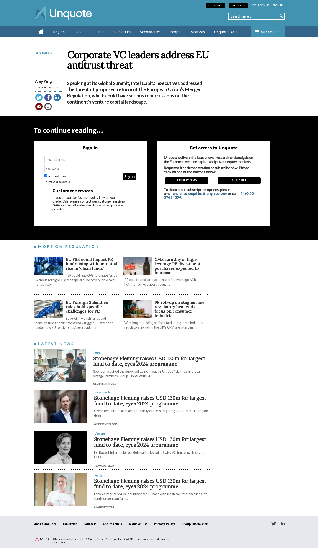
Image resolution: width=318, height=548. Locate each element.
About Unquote (45, 524)
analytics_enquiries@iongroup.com (200, 193)
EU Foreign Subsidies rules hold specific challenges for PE (87, 307)
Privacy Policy (164, 524)
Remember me (55, 176)
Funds (99, 31)
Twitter (273, 523)
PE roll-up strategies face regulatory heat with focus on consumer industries (179, 309)
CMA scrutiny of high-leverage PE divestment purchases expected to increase (177, 266)
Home (41, 31)
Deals (80, 31)
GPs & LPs (122, 31)
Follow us (260, 5)
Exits (97, 353)
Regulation (44, 53)
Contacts (89, 524)
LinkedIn (282, 523)
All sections (270, 31)
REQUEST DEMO (187, 180)
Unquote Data (226, 31)
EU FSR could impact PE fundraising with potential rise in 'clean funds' (91, 264)
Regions (60, 31)
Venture (100, 434)
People (176, 31)
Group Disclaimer (195, 524)
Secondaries (150, 31)
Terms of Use (138, 524)
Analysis (198, 31)
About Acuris (112, 524)
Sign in (278, 5)
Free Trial (238, 5)
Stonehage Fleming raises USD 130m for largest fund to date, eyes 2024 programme (149, 361)
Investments (102, 392)
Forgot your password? (57, 182)
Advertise (70, 524)
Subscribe (215, 5)
